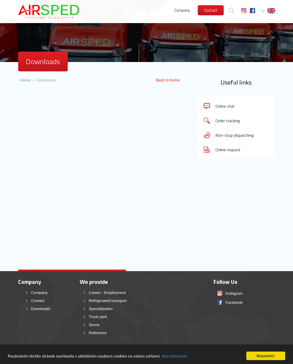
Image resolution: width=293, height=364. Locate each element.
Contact (210, 10)
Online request (228, 150)
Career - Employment (107, 292)
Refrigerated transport (108, 300)
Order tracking (227, 121)
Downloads (46, 80)
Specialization (101, 308)
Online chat (225, 106)
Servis (94, 324)
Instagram (243, 10)
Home (25, 80)
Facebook (252, 10)
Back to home (168, 80)
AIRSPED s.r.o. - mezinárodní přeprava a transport (48, 11)
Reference (98, 333)
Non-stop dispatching (234, 135)
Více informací (174, 356)
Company (182, 10)
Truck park (98, 316)
